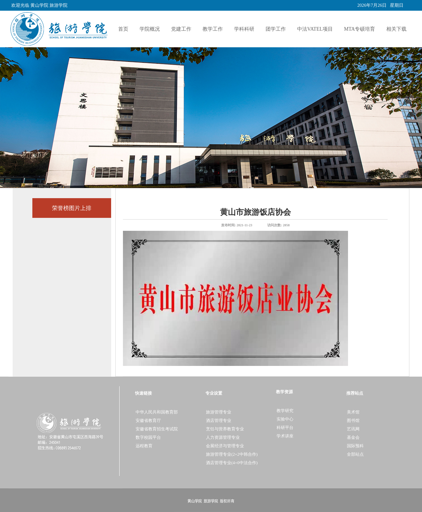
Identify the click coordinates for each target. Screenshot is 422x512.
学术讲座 (285, 436)
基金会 (353, 437)
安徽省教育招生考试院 (157, 429)
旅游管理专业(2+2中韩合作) (231, 454)
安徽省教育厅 (148, 420)
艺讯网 (353, 429)
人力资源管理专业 (223, 437)
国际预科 (355, 446)
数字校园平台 (148, 437)
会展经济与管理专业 (225, 446)
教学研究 (285, 410)
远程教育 (144, 446)
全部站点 (355, 454)
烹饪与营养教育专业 (225, 429)
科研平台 (285, 427)
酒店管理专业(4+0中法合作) (231, 462)
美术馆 (353, 412)
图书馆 (353, 420)
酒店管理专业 (218, 420)
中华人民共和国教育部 (157, 412)
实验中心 (285, 419)
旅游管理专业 (218, 412)
